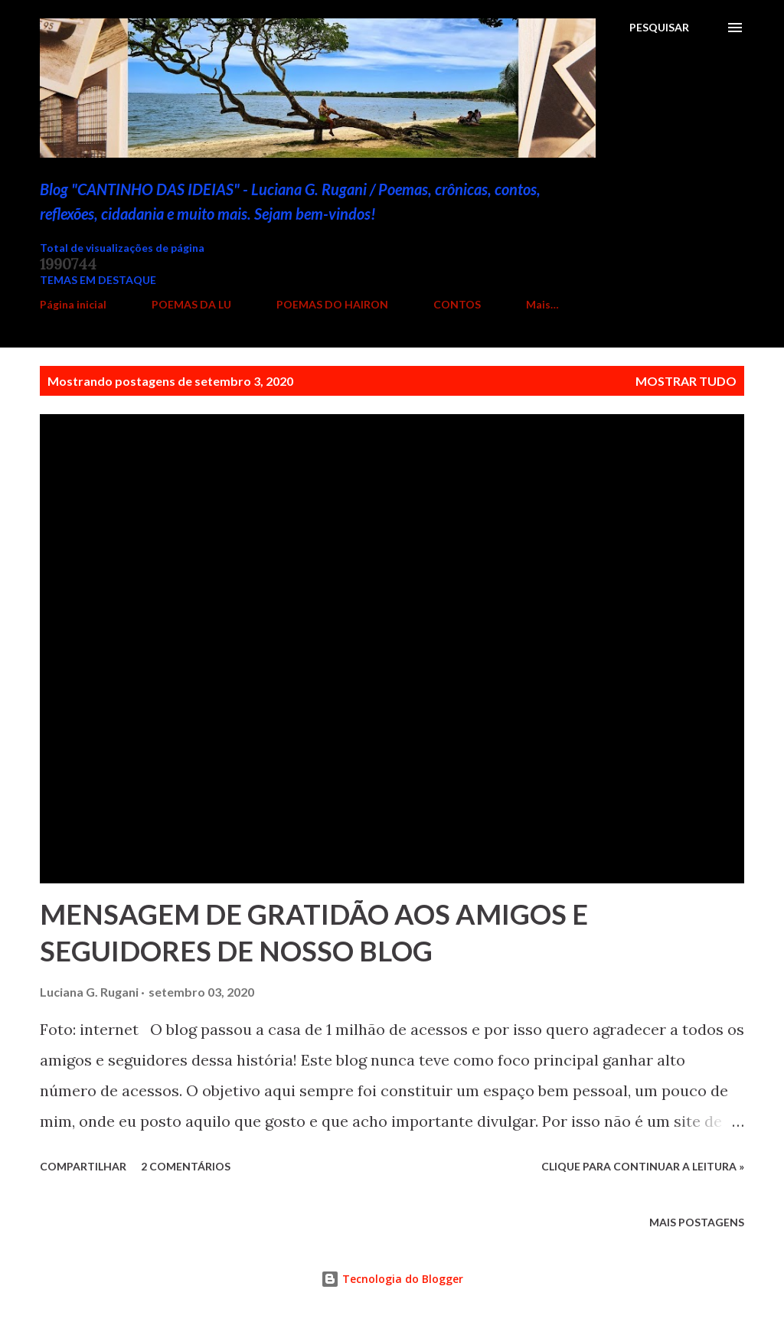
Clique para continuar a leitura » (642, 1166)
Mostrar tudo (686, 381)
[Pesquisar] (659, 27)
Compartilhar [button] (83, 1166)
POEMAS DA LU (191, 304)
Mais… (542, 304)
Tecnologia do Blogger (392, 1278)
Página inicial (73, 304)
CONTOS (457, 304)
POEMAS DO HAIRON (332, 304)
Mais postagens (696, 1222)
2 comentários (185, 1166)
